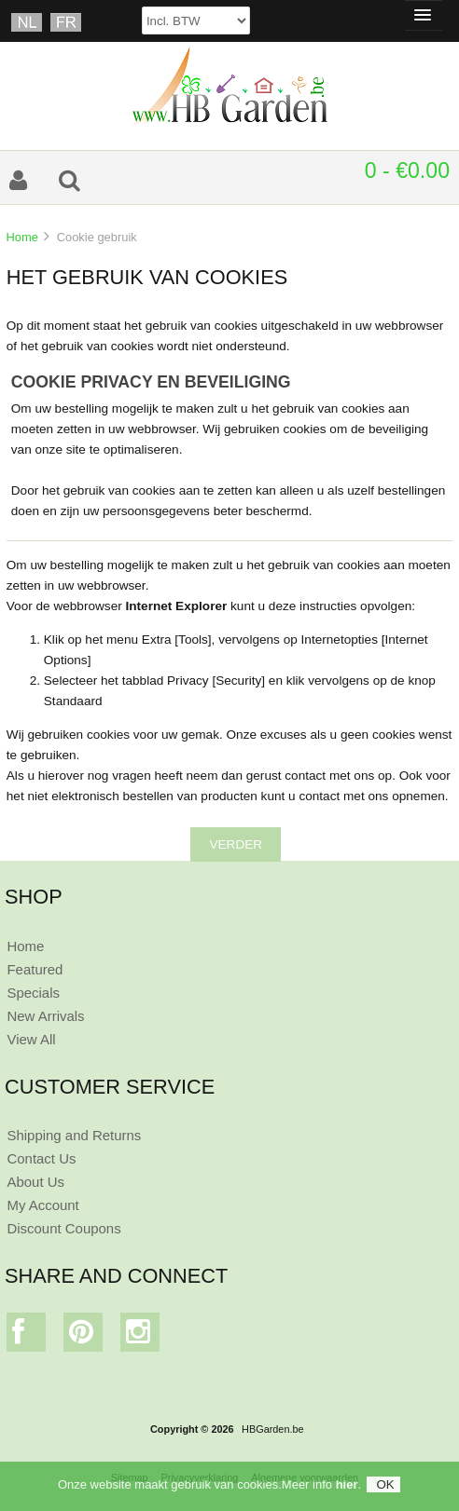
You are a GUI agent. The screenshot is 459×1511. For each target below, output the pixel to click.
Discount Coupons (63, 1228)
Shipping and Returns (74, 1135)
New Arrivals (45, 1016)
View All (31, 1039)
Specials (33, 993)
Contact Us (41, 1158)
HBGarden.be (273, 1429)
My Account (42, 1205)
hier (347, 1484)
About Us (35, 1182)
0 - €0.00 (407, 170)
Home (21, 237)
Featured (35, 969)
